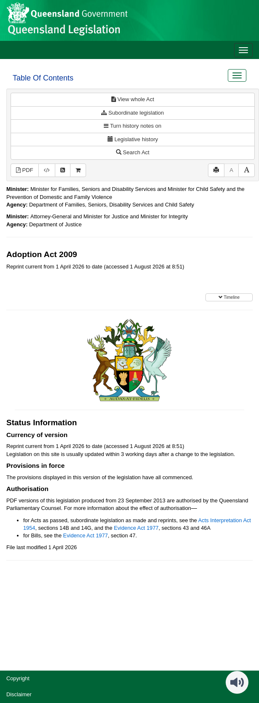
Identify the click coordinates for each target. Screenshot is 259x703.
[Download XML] (46, 170)
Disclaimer (19, 694)
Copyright (18, 678)
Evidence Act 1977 (136, 528)
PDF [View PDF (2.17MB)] (24, 170)
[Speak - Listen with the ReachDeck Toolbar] (237, 682)
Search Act (132, 152)
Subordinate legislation (132, 113)
